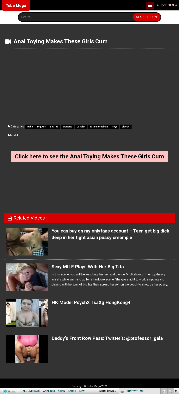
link (175, 333)
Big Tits (54, 126)
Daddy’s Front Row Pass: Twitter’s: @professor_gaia (107, 338)
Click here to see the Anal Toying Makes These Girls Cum (89, 156)
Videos (126, 126)
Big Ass (41, 126)
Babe (30, 126)
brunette (67, 126)
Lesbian (81, 126)
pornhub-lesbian (99, 126)
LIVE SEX (167, 5)
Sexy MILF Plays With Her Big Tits (88, 266)
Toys (114, 126)
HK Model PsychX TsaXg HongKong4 (91, 302)
